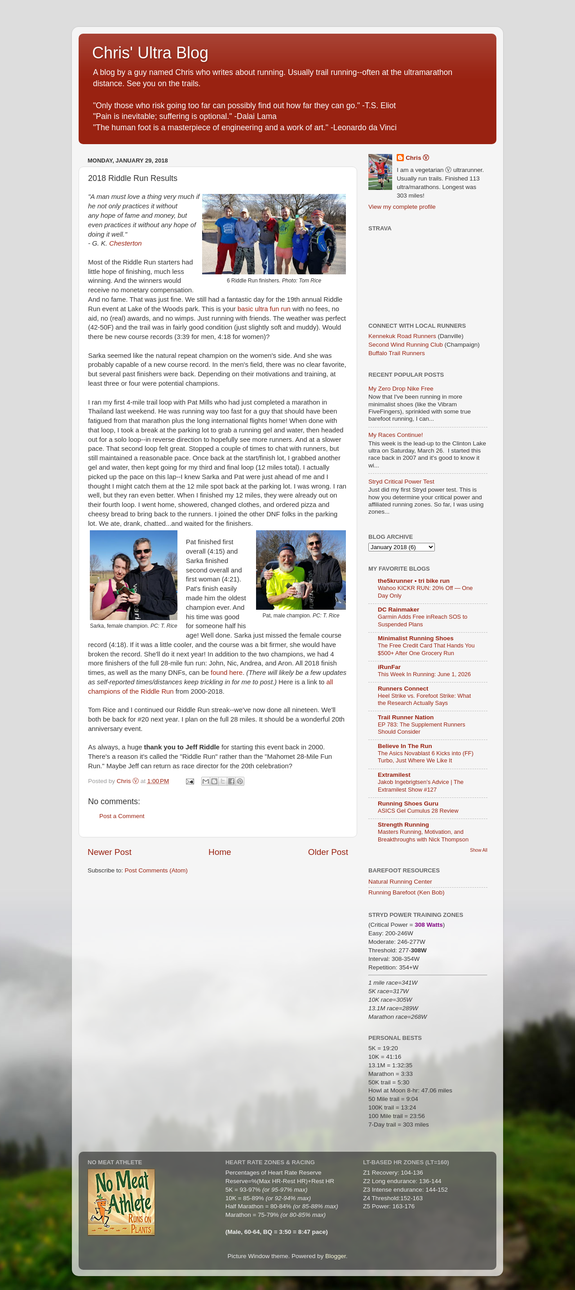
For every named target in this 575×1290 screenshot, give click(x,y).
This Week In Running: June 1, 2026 (424, 674)
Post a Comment (122, 816)
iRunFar (389, 667)
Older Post (328, 852)
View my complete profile (402, 206)
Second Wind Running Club (405, 344)
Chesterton (125, 243)
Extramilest (394, 774)
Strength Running (403, 824)
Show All (478, 850)
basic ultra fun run (264, 309)
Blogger (335, 1256)
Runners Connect (403, 688)
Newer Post (110, 852)
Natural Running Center (400, 881)
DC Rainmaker (398, 609)
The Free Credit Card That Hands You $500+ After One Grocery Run (426, 649)
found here (227, 672)
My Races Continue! (395, 434)
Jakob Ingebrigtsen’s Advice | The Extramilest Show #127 (421, 786)
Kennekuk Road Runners (402, 336)
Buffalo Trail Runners (396, 353)
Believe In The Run (405, 746)
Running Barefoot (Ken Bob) (406, 892)
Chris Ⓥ (417, 157)
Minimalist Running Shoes (416, 638)
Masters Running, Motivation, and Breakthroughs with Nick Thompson (423, 835)
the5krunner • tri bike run (414, 580)
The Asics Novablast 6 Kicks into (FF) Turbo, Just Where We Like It (425, 757)
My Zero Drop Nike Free (400, 388)
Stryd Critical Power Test (401, 481)
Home (219, 852)
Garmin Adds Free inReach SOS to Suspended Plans (422, 620)
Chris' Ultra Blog (150, 53)
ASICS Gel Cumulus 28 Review (418, 810)
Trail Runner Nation (406, 717)
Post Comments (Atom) (156, 870)
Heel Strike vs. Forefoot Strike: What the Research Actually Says (424, 699)
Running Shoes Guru (408, 803)
